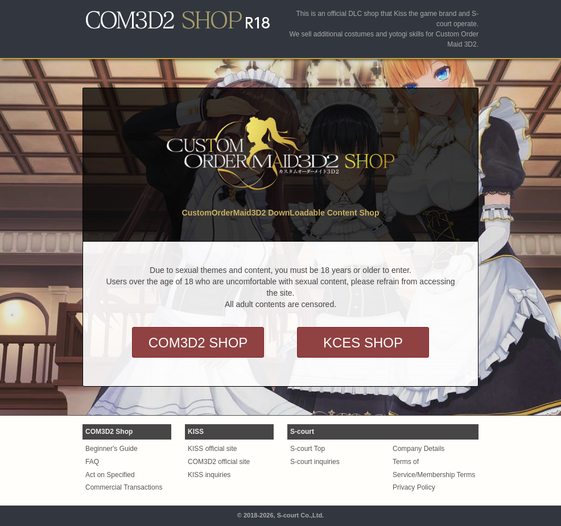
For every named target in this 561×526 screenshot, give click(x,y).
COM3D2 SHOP (198, 342)
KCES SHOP (363, 342)
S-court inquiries (315, 462)
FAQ (92, 462)
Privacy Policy (414, 487)
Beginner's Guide (111, 449)
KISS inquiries (209, 475)
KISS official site (212, 449)
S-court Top (307, 449)
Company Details (418, 449)
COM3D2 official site (219, 462)
